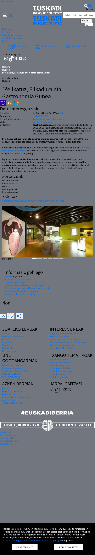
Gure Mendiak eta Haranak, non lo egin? (24, 285)
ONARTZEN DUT (24, 547)
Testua (89, 9)
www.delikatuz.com (42, 121)
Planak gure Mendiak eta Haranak (21, 291)
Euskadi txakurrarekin (60, 362)
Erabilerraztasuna (9, 440)
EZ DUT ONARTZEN (69, 547)
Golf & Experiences (59, 376)
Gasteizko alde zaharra (61, 345)
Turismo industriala (59, 365)
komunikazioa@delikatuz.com (48, 119)
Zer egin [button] (6, 32)
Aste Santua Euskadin (13, 379)
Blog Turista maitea (12, 391)
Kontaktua (5, 432)
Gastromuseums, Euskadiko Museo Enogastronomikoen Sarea (33, 200)
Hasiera (6, 66)
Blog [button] (4, 40)
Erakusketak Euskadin (15, 282)
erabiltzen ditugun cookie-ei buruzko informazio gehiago (32, 540)
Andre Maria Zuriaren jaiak (15, 370)
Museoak (6, 69)
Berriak (6, 388)
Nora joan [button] (7, 29)
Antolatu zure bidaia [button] (12, 37)
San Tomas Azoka (11, 376)
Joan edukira (6, 1)
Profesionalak (7, 437)
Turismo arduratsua (12, 402)
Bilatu (87, 21)
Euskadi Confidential (60, 374)
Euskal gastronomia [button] (12, 35)
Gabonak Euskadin (11, 373)
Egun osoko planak (59, 359)
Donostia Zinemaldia (12, 367)
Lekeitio (6, 339)
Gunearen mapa (8, 435)
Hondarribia (8, 348)
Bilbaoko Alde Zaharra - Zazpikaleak (68, 342)
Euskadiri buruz (9, 394)
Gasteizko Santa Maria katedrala (66, 339)
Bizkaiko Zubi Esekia (60, 336)
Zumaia (6, 345)
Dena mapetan (45, 46)
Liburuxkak (17, 46)
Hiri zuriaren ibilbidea (60, 368)
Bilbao (5, 333)
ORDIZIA (9, 276)
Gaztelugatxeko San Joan (15, 336)
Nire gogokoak (75, 46)
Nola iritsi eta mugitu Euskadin (20, 294)
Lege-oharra (6, 443)
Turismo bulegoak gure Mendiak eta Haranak (27, 288)
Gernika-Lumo (9, 351)
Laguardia (7, 342)
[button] (7, 15)
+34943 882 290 (40, 116)
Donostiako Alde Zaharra (62, 348)
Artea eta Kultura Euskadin (18, 279)
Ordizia (62, 113)
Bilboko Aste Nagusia (13, 365)
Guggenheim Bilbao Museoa (64, 333)
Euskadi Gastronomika (61, 371)
